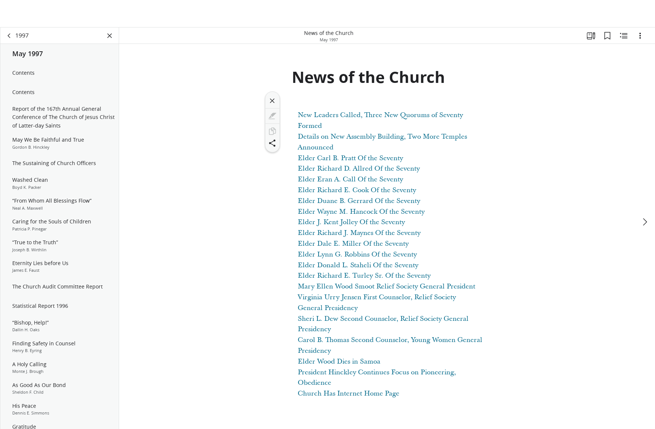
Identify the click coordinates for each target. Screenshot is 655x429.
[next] (644, 222)
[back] (9, 36)
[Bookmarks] (607, 36)
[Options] (640, 36)
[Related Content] (623, 36)
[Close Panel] (110, 36)
